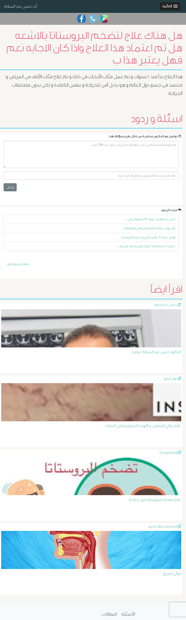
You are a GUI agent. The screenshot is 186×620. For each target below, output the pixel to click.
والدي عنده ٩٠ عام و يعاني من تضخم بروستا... (147, 237)
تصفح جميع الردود (18, 264)
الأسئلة (128, 614)
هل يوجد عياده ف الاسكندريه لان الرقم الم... (148, 228)
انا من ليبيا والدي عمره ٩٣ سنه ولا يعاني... (150, 219)
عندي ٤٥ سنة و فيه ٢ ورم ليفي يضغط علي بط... (146, 246)
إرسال (10, 187)
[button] (170, 6)
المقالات (109, 614)
